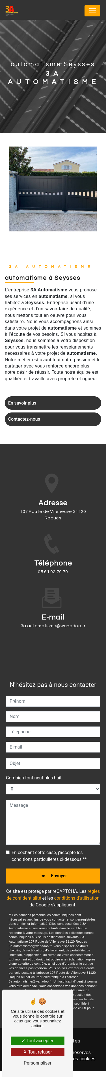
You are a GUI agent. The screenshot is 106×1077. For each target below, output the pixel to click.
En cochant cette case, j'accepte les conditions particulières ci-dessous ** (49, 847)
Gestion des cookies (74, 1064)
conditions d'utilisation (76, 891)
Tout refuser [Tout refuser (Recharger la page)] (37, 1052)
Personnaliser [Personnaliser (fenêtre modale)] (37, 1063)
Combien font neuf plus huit (34, 769)
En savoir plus (23, 404)
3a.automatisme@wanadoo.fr (53, 617)
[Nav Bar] (92, 10)
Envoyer (59, 868)
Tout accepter (37, 1040)
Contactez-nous (25, 422)
